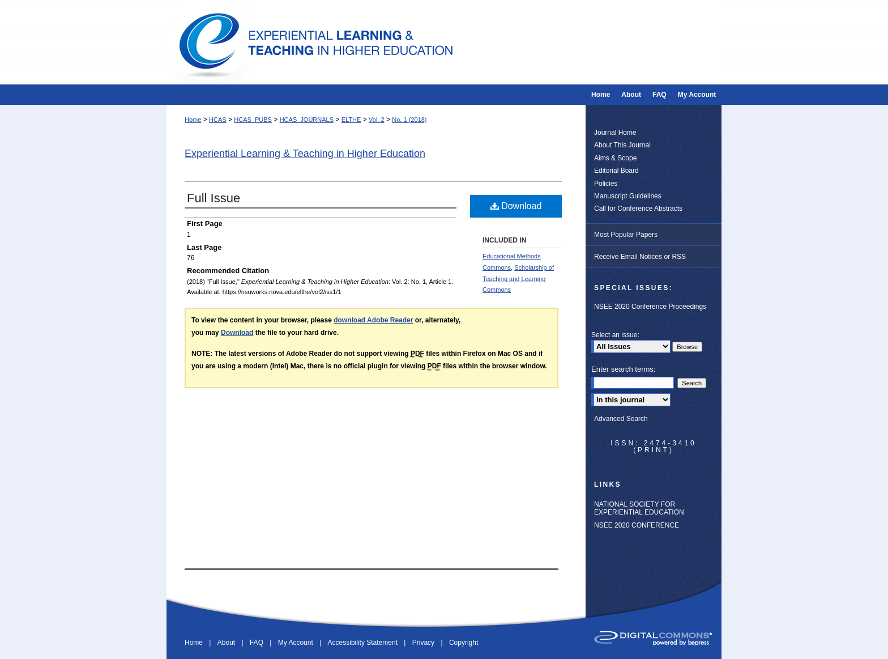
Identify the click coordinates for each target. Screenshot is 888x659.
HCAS (218, 119)
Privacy (424, 643)
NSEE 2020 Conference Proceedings (650, 307)
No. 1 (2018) (409, 119)
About (227, 643)
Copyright (463, 643)
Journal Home (615, 133)
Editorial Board (616, 171)
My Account (296, 643)
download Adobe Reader (373, 320)
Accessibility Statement (364, 643)
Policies (605, 184)
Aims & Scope (615, 158)
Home (193, 119)
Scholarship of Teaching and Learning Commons (518, 279)
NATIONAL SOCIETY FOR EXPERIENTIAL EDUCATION (639, 508)
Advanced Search (621, 419)
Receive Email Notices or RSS (640, 257)
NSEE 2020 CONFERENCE (636, 525)
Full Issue (213, 198)
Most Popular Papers (626, 235)
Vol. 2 (377, 119)
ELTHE (351, 119)
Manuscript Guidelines (627, 196)
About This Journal (622, 145)
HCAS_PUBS (253, 119)
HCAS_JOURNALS (307, 119)
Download (516, 206)
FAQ (257, 643)
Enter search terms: (623, 369)
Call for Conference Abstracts (638, 208)
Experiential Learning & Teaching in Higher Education (305, 153)
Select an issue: (615, 335)
